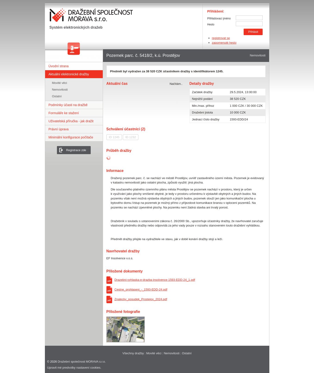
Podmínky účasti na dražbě (68, 105)
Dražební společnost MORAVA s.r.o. (82, 361)
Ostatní (57, 96)
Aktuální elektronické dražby (69, 74)
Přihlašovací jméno (219, 18)
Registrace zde (76, 150)
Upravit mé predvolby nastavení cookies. (74, 367)
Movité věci (59, 83)
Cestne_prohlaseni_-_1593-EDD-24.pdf (141, 289)
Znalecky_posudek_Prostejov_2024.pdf (141, 299)
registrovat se (221, 38)
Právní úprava (59, 129)
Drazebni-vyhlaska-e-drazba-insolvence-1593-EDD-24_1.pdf (155, 279)
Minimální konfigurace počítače (71, 137)
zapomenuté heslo (224, 42)
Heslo (211, 24)
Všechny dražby (133, 353)
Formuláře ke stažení (64, 113)
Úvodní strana (59, 66)
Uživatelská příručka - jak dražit (71, 121)
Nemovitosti (60, 89)
